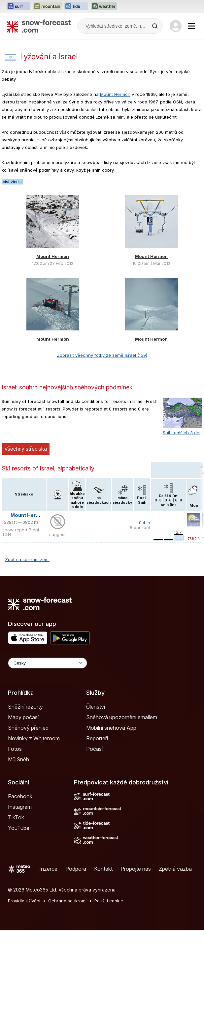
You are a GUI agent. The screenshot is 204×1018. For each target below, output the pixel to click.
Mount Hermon (115, 94)
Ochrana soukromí (67, 900)
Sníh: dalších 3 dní (181, 432)
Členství (95, 706)
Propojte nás (135, 868)
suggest (57, 534)
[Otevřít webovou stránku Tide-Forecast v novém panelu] (76, 6)
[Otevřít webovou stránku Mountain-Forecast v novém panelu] (47, 6)
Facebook (20, 796)
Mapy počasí (23, 717)
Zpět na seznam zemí (27, 559)
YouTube (18, 828)
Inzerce (48, 868)
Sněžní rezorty (25, 706)
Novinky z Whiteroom (34, 738)
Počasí (94, 749)
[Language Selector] (47, 663)
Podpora (75, 868)
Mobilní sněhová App (111, 727)
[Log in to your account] (176, 26)
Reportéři (97, 738)
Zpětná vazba (175, 868)
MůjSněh (18, 759)
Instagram (20, 807)
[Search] (155, 26)
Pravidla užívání (24, 900)
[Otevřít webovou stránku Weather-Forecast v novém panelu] (104, 6)
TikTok (16, 817)
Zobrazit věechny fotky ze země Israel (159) (102, 355)
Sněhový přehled (28, 727)
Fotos (15, 749)
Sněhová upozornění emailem (121, 717)
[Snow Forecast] (39, 26)
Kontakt (103, 868)
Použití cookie (108, 900)
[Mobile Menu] (191, 26)
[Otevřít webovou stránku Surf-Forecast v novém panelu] (18, 6)
